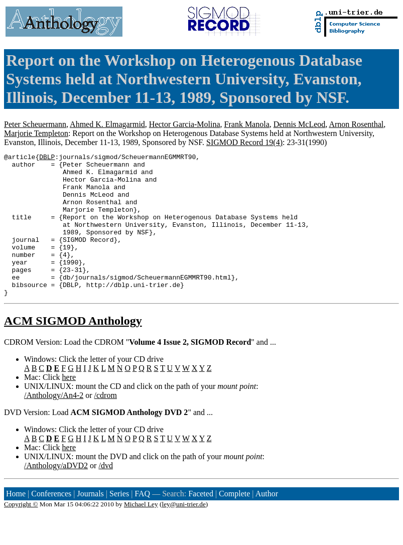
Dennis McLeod (300, 124)
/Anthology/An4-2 (53, 424)
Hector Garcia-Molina (184, 124)
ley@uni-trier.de (183, 532)
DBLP (47, 158)
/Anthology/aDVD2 (56, 494)
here (69, 405)
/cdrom (105, 424)
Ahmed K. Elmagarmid (107, 124)
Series (119, 522)
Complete (234, 522)
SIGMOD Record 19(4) (244, 142)
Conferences (51, 522)
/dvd (105, 494)
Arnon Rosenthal (356, 124)
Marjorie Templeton (36, 133)
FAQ (142, 522)
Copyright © (21, 532)
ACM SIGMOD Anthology (73, 349)
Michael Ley (141, 532)
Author (266, 522)
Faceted (200, 522)
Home (16, 522)
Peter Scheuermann (35, 124)
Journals (90, 522)
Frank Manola (247, 124)
